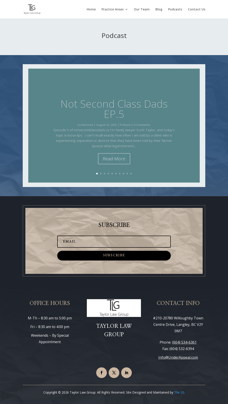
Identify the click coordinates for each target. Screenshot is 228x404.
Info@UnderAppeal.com (178, 357)
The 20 (179, 392)
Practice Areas (113, 9)
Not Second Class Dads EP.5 (114, 114)
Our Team (142, 9)
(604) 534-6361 (184, 342)
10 (131, 173)
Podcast (125, 130)
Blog (158, 9)
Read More (114, 164)
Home (91, 9)
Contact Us (196, 9)
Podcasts (175, 9)
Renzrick (87, 130)
